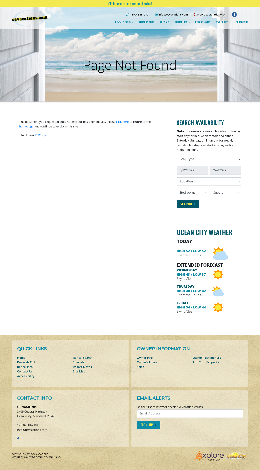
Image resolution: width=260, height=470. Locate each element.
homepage (26, 126)
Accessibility (25, 376)
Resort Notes (203, 22)
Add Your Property (206, 362)
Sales (140, 367)
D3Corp (40, 135)
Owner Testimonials (207, 358)
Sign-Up (146, 424)
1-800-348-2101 (27, 425)
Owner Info (222, 22)
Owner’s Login (147, 362)
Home (21, 358)
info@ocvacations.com (32, 430)
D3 (33, 457)
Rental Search (123, 22)
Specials (164, 22)
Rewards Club (146, 22)
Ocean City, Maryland (48, 457)
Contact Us (242, 22)
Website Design (20, 457)
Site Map (79, 371)
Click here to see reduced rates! (130, 3)
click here (122, 122)
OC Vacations (26, 407)
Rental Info (181, 22)
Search (186, 204)
